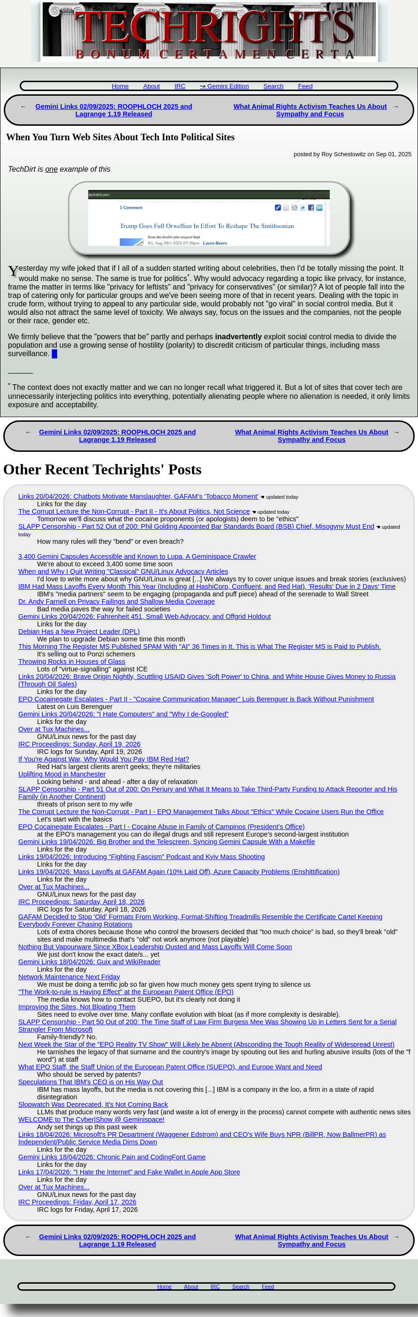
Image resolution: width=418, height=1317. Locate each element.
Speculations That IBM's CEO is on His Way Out (90, 1082)
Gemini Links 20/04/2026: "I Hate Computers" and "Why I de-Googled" (123, 714)
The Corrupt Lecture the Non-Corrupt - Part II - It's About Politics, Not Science (134, 511)
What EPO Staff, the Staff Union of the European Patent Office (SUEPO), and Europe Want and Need (170, 1067)
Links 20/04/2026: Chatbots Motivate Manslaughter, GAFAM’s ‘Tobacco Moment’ (138, 496)
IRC (180, 86)
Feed (305, 86)
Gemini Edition (228, 86)
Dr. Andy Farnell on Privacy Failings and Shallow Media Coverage (116, 601)
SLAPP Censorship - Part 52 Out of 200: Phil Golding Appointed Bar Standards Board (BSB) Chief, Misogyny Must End (196, 526)
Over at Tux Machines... (54, 729)
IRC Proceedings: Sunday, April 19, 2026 (79, 744)
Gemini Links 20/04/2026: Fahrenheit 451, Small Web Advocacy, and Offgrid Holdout (144, 616)
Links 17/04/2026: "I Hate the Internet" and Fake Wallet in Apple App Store (129, 1172)
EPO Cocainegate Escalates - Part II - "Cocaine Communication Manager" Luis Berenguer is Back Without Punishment (196, 699)
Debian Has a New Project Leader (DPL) (79, 631)
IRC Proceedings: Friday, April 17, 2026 (77, 1202)
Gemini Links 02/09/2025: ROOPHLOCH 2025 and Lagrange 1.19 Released (113, 110)
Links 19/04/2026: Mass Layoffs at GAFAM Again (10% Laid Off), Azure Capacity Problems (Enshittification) (179, 871)
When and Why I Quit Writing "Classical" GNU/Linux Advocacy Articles (123, 571)
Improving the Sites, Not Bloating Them (77, 1007)
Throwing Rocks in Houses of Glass (71, 661)
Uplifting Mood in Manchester (62, 774)
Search (273, 86)
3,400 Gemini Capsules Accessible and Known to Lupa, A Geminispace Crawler (137, 556)
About (151, 86)
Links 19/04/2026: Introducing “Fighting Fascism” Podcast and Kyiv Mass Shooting (141, 856)
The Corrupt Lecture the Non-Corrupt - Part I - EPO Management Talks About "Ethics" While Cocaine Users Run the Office (201, 811)
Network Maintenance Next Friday (69, 977)
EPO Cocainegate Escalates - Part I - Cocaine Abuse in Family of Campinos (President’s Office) (161, 826)
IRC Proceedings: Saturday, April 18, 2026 (81, 902)
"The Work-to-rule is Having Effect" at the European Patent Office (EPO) (126, 992)
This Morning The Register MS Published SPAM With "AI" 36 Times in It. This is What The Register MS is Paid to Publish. (199, 646)
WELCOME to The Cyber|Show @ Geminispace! (91, 1119)
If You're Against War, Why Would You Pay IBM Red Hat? (103, 759)
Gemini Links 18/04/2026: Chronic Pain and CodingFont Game (111, 1157)
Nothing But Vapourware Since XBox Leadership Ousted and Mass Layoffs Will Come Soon (155, 947)
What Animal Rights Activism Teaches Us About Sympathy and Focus (310, 110)
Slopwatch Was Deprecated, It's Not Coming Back (93, 1104)
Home (120, 86)
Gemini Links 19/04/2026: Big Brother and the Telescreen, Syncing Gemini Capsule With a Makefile (166, 841)
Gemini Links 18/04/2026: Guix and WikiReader (89, 962)
